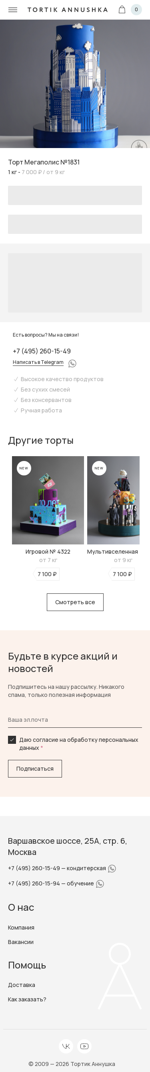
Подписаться (35, 768)
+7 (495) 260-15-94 (34, 883)
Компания (21, 927)
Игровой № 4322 (48, 551)
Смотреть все (75, 602)
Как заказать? (27, 999)
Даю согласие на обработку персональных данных (78, 743)
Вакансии (21, 942)
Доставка (21, 985)
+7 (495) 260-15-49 (42, 351)
